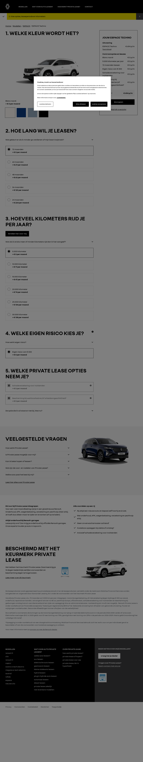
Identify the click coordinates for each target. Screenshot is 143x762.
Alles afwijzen (81, 104)
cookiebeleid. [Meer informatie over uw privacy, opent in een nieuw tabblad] (61, 97)
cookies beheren (45, 104)
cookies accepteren (99, 104)
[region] (72, 93)
